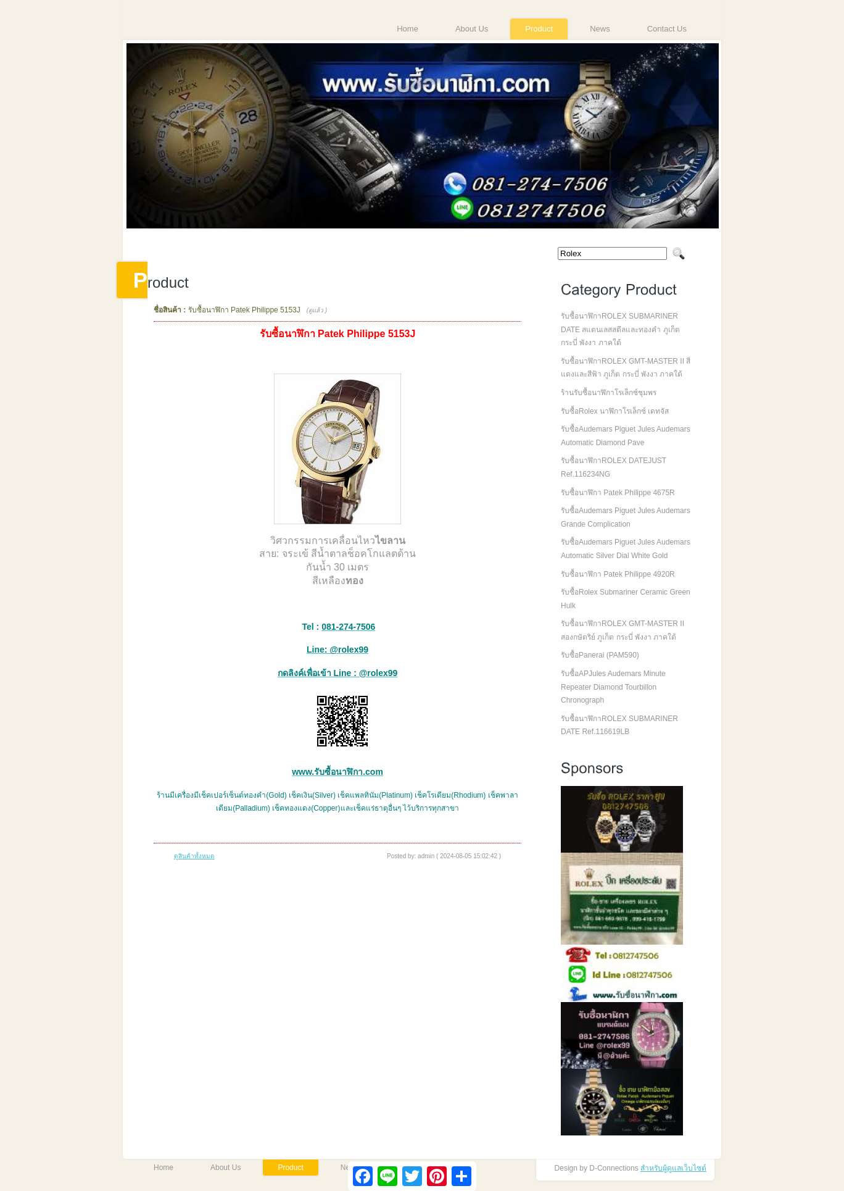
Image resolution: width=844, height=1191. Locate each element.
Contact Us (667, 28)
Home (407, 28)
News (600, 28)
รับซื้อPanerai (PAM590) (600, 655)
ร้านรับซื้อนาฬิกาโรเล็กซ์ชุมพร (608, 392)
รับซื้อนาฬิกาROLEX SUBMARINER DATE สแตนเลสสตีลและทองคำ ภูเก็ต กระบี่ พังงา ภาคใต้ (620, 329)
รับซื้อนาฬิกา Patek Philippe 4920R (618, 574)
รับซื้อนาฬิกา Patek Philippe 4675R (618, 492)
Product (539, 28)
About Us (471, 28)
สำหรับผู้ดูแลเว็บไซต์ (673, 1168)
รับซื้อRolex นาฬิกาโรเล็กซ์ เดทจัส (615, 411)
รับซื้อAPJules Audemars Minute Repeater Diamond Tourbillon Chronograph (613, 686)
